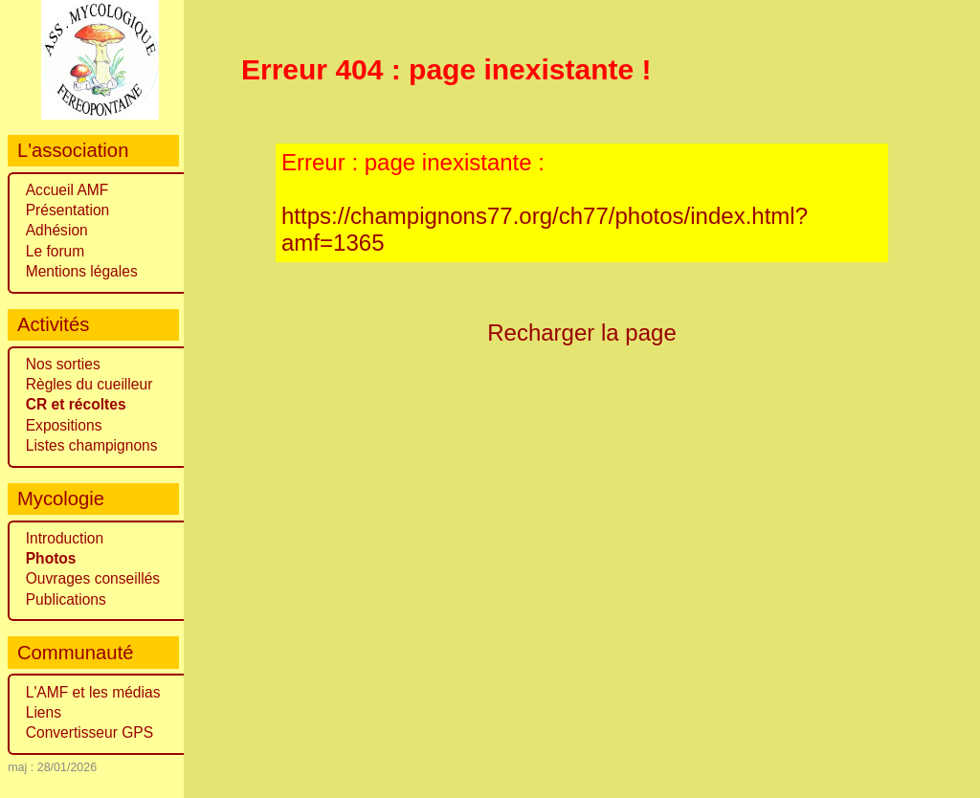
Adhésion (57, 230)
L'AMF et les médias (93, 692)
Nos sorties (63, 364)
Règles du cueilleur (89, 384)
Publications (66, 599)
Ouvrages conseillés (93, 578)
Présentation (68, 210)
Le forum (55, 251)
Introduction (65, 538)
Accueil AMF (67, 190)
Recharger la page (582, 332)
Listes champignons (92, 445)
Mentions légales (82, 271)
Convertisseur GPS (89, 732)
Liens (43, 712)
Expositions (64, 425)
